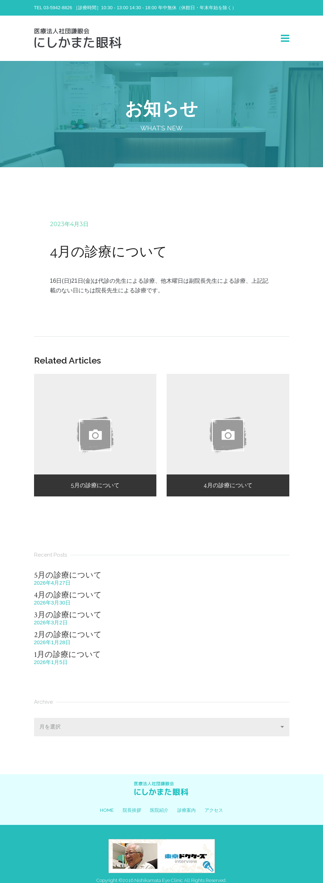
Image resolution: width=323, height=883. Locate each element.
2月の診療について (68, 635)
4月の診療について (68, 595)
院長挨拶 (132, 810)
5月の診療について (68, 575)
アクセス (214, 810)
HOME (107, 810)
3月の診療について (68, 615)
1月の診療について (67, 654)
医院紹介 (159, 810)
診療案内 (186, 810)
